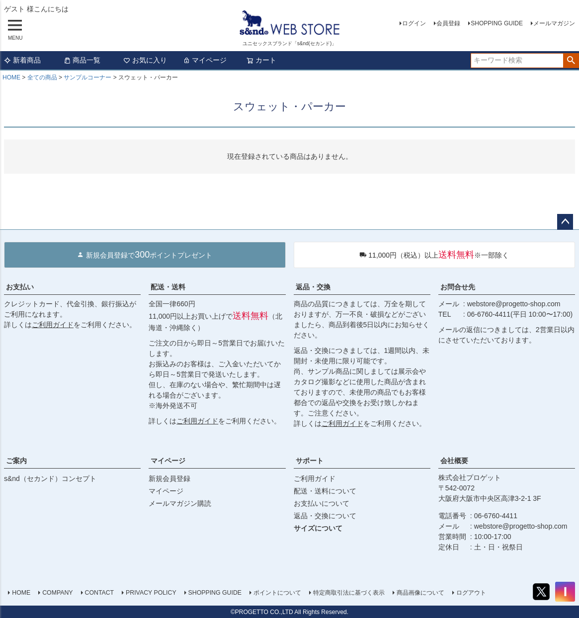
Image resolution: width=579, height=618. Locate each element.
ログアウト (471, 592)
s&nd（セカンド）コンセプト (50, 478)
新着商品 (22, 60)
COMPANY (57, 592)
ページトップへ (565, 222)
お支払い (20, 287)
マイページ (205, 60)
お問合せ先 (457, 287)
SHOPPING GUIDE (497, 23)
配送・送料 (168, 287)
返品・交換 (313, 287)
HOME (11, 77)
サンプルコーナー (87, 77)
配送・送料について (325, 491)
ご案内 (16, 461)
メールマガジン (554, 23)
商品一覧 (82, 60)
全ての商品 (42, 77)
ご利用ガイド (53, 325)
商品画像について (420, 592)
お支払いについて (321, 503)
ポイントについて (277, 592)
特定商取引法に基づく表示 (349, 592)
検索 (571, 61)
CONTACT (99, 592)
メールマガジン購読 (180, 503)
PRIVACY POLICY (151, 592)
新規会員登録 (169, 478)
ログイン (414, 23)
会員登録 (448, 23)
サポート (310, 461)
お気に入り (145, 60)
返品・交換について (325, 516)
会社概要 (454, 461)
